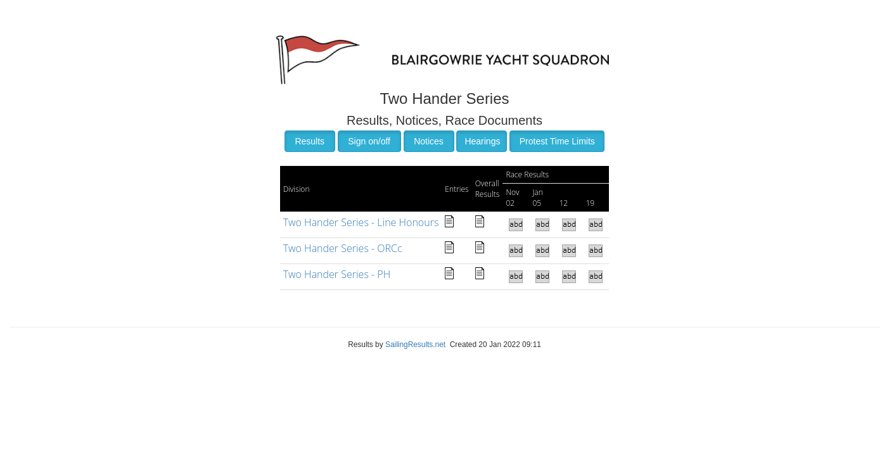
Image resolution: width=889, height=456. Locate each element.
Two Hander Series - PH (337, 274)
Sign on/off (369, 141)
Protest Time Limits (557, 141)
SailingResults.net (415, 344)
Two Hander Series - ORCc (342, 248)
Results (309, 141)
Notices (429, 141)
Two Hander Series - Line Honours (361, 222)
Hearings (482, 141)
